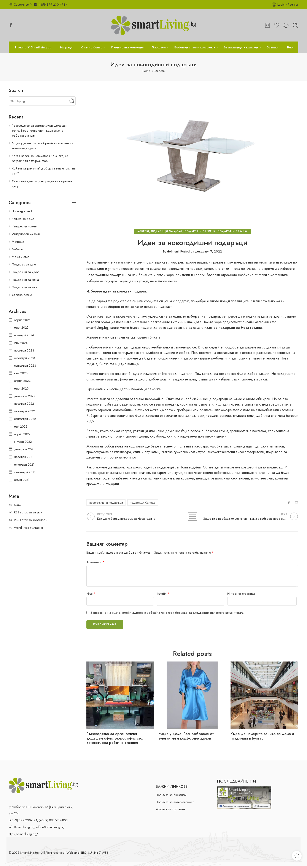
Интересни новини (24, 226)
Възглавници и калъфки (241, 47)
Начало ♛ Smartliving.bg (33, 47)
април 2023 (22, 380)
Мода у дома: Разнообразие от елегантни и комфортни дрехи (186, 736)
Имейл (163, 593)
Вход (17, 504)
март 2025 (21, 327)
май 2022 (20, 426)
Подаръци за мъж (233, 231)
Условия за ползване (170, 809)
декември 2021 (24, 449)
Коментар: (95, 562)
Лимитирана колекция (127, 47)
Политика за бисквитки (171, 795)
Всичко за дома (23, 218)
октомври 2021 (24, 464)
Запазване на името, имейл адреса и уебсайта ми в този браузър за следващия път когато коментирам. (167, 612)
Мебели (159, 71)
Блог (290, 47)
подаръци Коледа (143, 502)
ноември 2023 (24, 350)
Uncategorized (22, 211)
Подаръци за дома (167, 231)
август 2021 (21, 479)
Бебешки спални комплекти (194, 47)
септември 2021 (24, 472)
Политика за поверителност (175, 802)
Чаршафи (159, 47)
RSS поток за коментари (30, 520)
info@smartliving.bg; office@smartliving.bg (37, 827)
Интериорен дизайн (26, 234)
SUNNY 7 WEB (98, 852)
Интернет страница (241, 593)
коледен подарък (132, 291)
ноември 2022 (24, 403)
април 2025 (22, 320)
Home (146, 71)
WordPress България (28, 527)
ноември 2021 (23, 456)
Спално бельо (91, 47)
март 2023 (21, 388)
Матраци (66, 47)
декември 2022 (24, 396)
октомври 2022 (24, 411)
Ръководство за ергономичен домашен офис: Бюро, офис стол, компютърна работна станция (116, 738)
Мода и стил (20, 256)
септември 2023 (25, 365)
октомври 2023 (24, 358)
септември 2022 (25, 418)
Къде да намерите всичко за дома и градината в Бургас (262, 736)
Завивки (272, 47)
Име (90, 593)
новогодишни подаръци (106, 502)
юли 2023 (21, 373)
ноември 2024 (24, 335)
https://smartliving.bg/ (23, 834)
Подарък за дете (24, 264)
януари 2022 (23, 441)
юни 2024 (20, 342)
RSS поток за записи (28, 512)
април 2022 (22, 434)
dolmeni (173, 251)
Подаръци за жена (200, 231)
